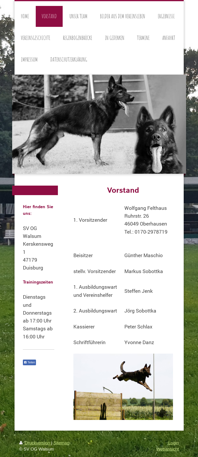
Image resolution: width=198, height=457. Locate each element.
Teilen (29, 362)
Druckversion (35, 443)
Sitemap (62, 443)
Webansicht (167, 449)
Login (173, 443)
